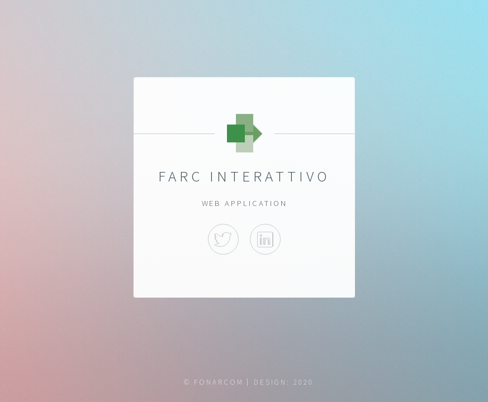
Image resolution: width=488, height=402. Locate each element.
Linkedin (265, 239)
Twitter (222, 239)
